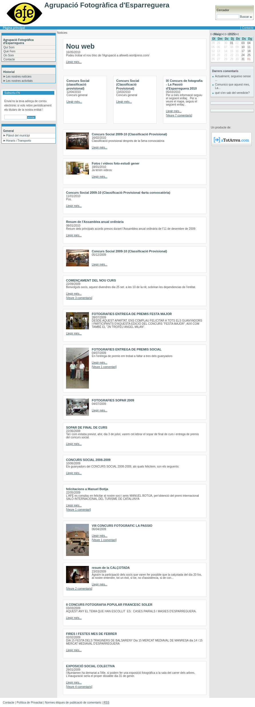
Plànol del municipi (18, 135)
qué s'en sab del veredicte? (232, 92)
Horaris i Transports (18, 140)
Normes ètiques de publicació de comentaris (73, 702)
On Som (8, 55)
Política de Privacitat (30, 702)
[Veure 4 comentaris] (79, 686)
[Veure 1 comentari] (104, 367)
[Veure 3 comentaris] (79, 298)
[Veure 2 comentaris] (79, 588)
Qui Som (9, 47)
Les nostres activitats (19, 80)
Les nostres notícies (18, 76)
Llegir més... (73, 62)
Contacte (248, 27)
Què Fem (9, 51)
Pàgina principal (14, 27)
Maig (217, 34)
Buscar (245, 16)
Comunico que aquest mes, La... (232, 86)
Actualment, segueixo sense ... (233, 78)
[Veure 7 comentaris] (179, 115)
